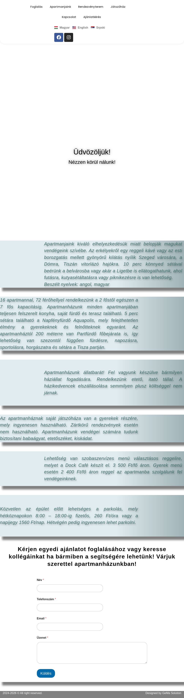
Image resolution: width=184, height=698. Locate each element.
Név (40, 579)
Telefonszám (46, 599)
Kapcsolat (69, 17)
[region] (92, 95)
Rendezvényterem (90, 7)
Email (41, 618)
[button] (5, 95)
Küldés (45, 673)
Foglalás (36, 7)
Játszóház (118, 7)
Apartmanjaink (60, 7)
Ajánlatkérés (92, 17)
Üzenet (42, 637)
